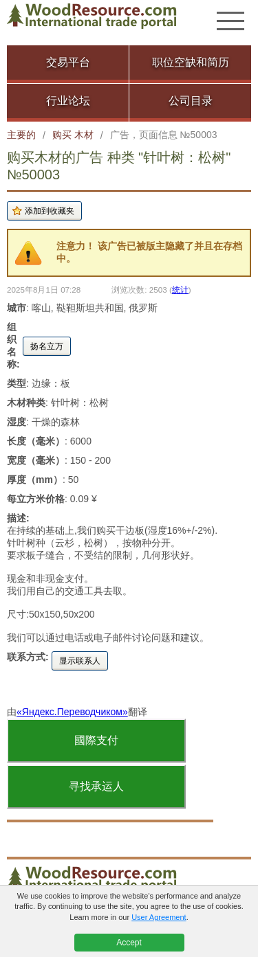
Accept (129, 942)
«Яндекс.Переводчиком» (72, 711)
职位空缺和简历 (190, 62)
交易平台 (68, 62)
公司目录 (191, 100)
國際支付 (96, 740)
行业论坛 (68, 100)
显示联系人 (79, 661)
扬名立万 (46, 346)
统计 (180, 289)
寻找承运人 (96, 786)
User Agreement (158, 917)
